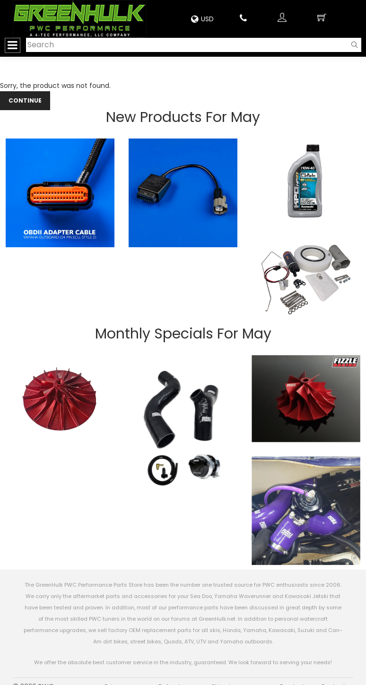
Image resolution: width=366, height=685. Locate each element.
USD (202, 19)
